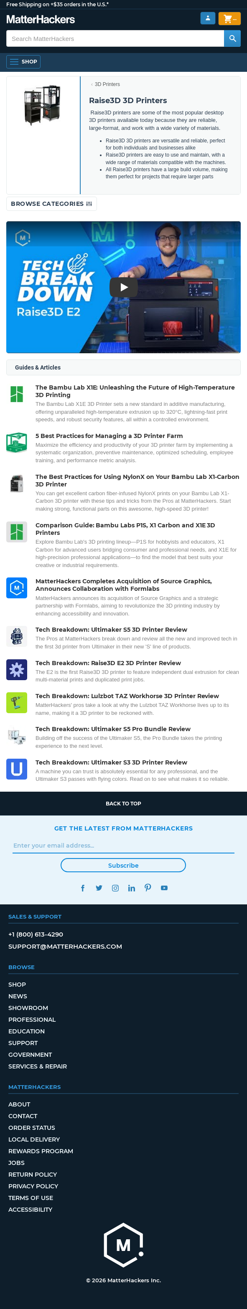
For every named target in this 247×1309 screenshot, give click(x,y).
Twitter (99, 888)
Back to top (123, 803)
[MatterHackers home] (124, 1246)
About (19, 1104)
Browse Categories (51, 204)
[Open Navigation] (23, 61)
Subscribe (123, 865)
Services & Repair (37, 1066)
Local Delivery (34, 1139)
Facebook (83, 888)
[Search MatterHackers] (232, 38)
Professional (32, 1019)
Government (30, 1054)
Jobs (16, 1163)
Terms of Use (30, 1198)
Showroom (28, 1008)
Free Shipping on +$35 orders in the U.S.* (57, 4)
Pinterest (148, 888)
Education (26, 1031)
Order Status (31, 1128)
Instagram (115, 888)
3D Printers (107, 84)
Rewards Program (40, 1151)
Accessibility (30, 1209)
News (17, 996)
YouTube (164, 888)
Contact (22, 1116)
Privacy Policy (33, 1186)
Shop (17, 984)
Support (23, 1043)
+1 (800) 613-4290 (35, 934)
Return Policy (32, 1174)
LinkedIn (132, 888)
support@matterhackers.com (65, 946)
